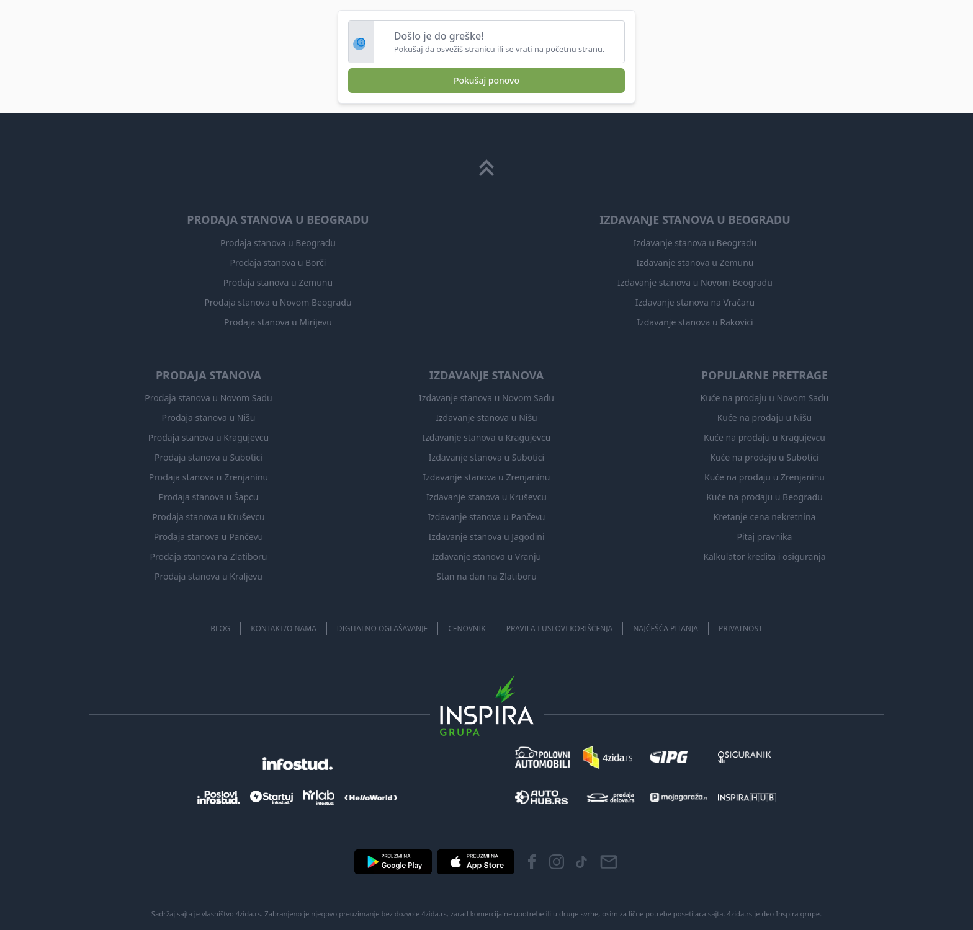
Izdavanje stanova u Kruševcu (486, 497)
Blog (220, 628)
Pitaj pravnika (764, 536)
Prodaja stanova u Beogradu (278, 243)
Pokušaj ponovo (486, 80)
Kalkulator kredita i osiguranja (764, 556)
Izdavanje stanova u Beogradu (695, 243)
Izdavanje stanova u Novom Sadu (486, 398)
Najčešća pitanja (665, 628)
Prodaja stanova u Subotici (208, 457)
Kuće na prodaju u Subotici (764, 457)
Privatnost (741, 628)
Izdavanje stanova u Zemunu (695, 262)
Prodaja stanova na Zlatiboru (208, 556)
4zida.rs (740, 913)
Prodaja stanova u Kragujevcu (208, 437)
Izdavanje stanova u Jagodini (486, 536)
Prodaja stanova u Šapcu (209, 497)
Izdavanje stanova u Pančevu (486, 517)
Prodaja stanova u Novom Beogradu (277, 302)
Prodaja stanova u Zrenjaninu (208, 477)
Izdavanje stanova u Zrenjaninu (486, 477)
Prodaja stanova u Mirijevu (278, 322)
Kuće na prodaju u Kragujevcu (764, 437)
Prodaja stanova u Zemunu (278, 282)
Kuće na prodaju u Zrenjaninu (764, 477)
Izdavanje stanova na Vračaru (695, 302)
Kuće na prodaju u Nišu (764, 417)
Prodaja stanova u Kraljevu (208, 576)
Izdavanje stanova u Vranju (486, 556)
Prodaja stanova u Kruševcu (208, 517)
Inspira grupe (798, 913)
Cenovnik (466, 628)
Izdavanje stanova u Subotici (486, 457)
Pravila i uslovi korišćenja (559, 628)
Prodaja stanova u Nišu (209, 417)
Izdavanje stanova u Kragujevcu (487, 437)
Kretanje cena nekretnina (765, 517)
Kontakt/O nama (283, 628)
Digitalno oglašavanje (382, 628)
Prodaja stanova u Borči (278, 262)
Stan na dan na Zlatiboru (486, 576)
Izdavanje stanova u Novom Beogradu (695, 282)
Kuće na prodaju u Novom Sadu (765, 398)
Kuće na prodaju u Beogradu (764, 497)
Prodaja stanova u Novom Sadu (208, 398)
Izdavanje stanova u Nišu (486, 417)
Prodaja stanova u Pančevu (208, 536)
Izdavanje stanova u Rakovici (695, 322)
